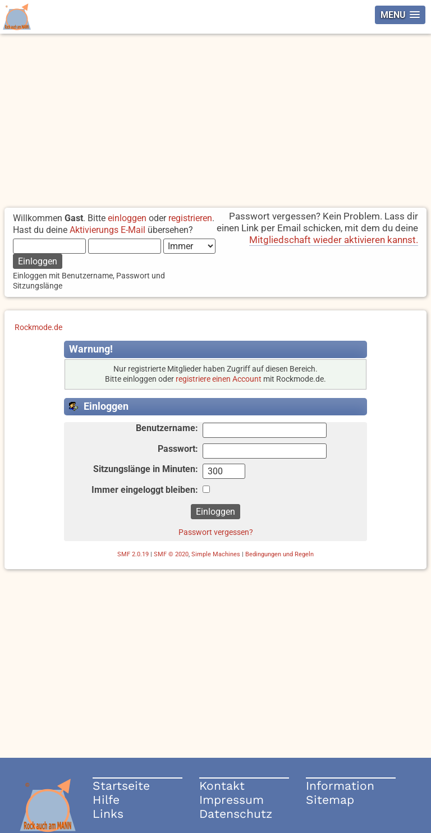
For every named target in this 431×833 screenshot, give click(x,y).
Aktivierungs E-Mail (107, 230)
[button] (400, 15)
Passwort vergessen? (215, 532)
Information (340, 786)
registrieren (190, 218)
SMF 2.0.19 (133, 554)
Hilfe (106, 800)
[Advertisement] (215, 117)
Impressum (231, 800)
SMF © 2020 (171, 554)
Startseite (121, 786)
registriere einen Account (219, 379)
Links (108, 814)
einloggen (127, 218)
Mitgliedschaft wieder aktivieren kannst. (333, 239)
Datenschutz (235, 814)
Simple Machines (215, 554)
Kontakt (222, 786)
